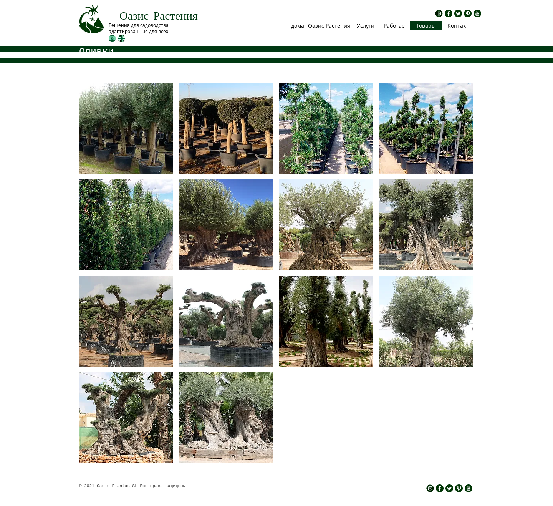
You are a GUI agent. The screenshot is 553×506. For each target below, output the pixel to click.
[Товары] (426, 25)
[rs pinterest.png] (468, 13)
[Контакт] (457, 25)
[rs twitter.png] (458, 13)
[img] (126, 128)
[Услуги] (365, 25)
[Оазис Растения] (329, 25)
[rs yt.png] (477, 13)
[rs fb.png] (448, 13)
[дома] (297, 25)
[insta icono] (439, 13)
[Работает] (395, 25)
